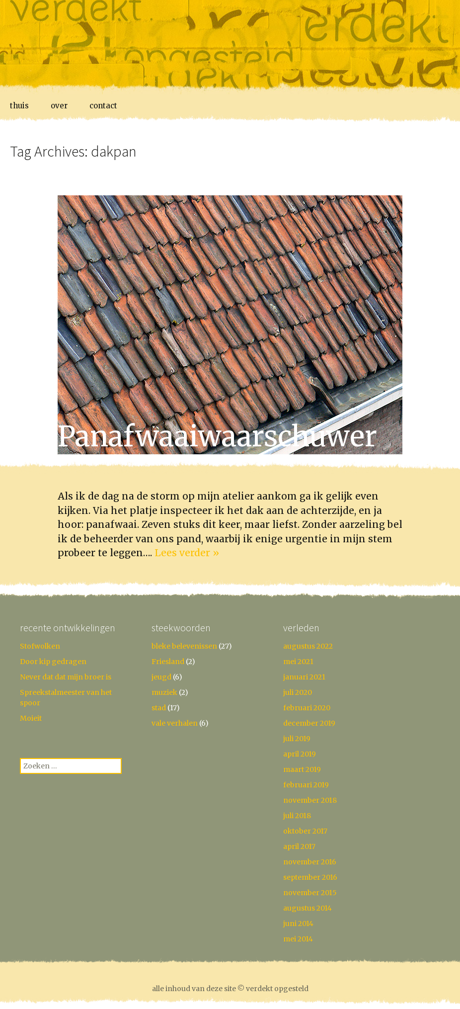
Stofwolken (40, 646)
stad (159, 707)
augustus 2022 (308, 646)
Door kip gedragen (53, 661)
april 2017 (299, 846)
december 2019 (309, 723)
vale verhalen (175, 723)
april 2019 (299, 754)
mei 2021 (298, 661)
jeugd (161, 677)
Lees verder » (186, 553)
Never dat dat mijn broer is (65, 677)
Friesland (168, 661)
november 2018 (310, 800)
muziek (164, 692)
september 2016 (310, 877)
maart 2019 (302, 769)
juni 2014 (298, 923)
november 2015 (310, 892)
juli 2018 (297, 815)
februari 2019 (306, 784)
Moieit (31, 718)
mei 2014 (298, 938)
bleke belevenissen (184, 646)
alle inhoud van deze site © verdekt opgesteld (230, 988)
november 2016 (309, 861)
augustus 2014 (307, 908)
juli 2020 (297, 692)
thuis (19, 105)
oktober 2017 (305, 831)
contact (103, 105)
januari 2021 (304, 677)
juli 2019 (296, 738)
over (59, 105)
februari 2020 (306, 707)
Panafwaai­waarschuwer (217, 436)
